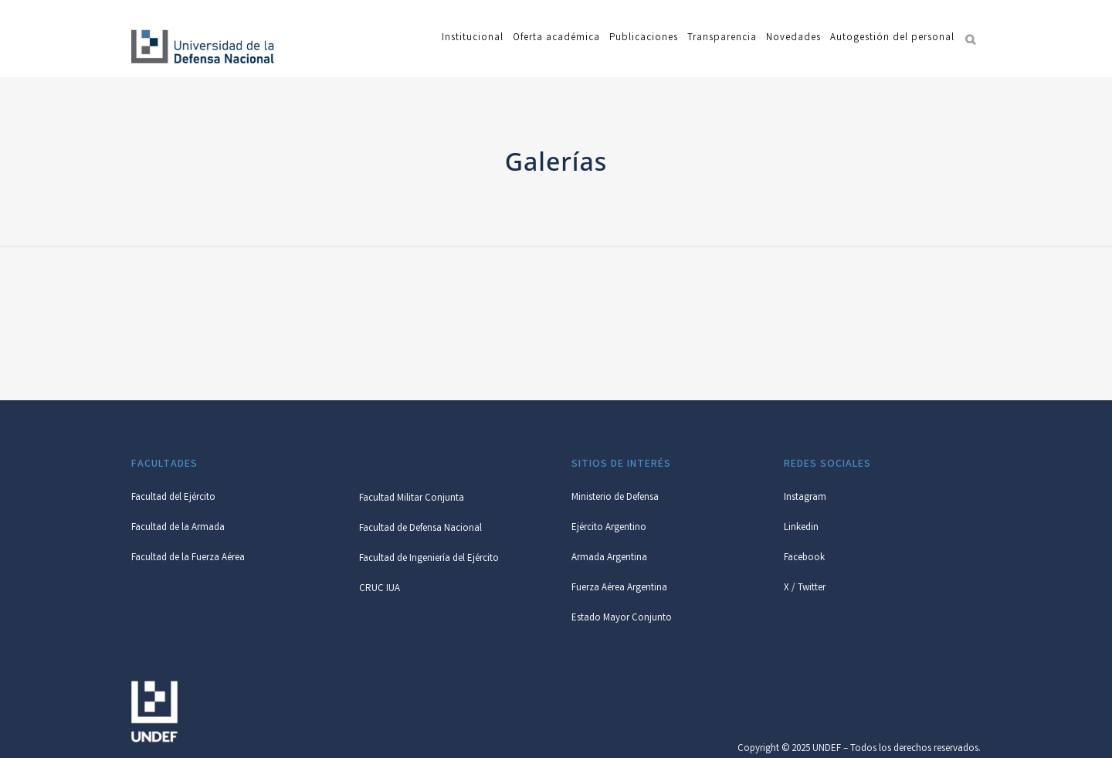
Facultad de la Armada (178, 528)
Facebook (804, 558)
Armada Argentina (609, 558)
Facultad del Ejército (173, 498)
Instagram (805, 498)
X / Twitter (805, 588)
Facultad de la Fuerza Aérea (188, 558)
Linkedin (801, 528)
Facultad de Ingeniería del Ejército (429, 559)
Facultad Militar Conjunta (411, 498)
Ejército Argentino (608, 528)
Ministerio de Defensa (615, 498)
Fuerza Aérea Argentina (619, 588)
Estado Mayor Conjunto (621, 618)
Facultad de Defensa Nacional (420, 529)
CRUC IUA (379, 589)
